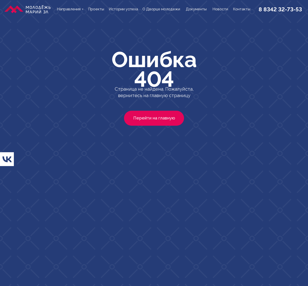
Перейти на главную (154, 118)
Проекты (96, 9)
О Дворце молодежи (161, 9)
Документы (196, 9)
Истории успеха (123, 9)
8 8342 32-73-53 (280, 9)
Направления (69, 9)
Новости (220, 9)
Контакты (241, 9)
